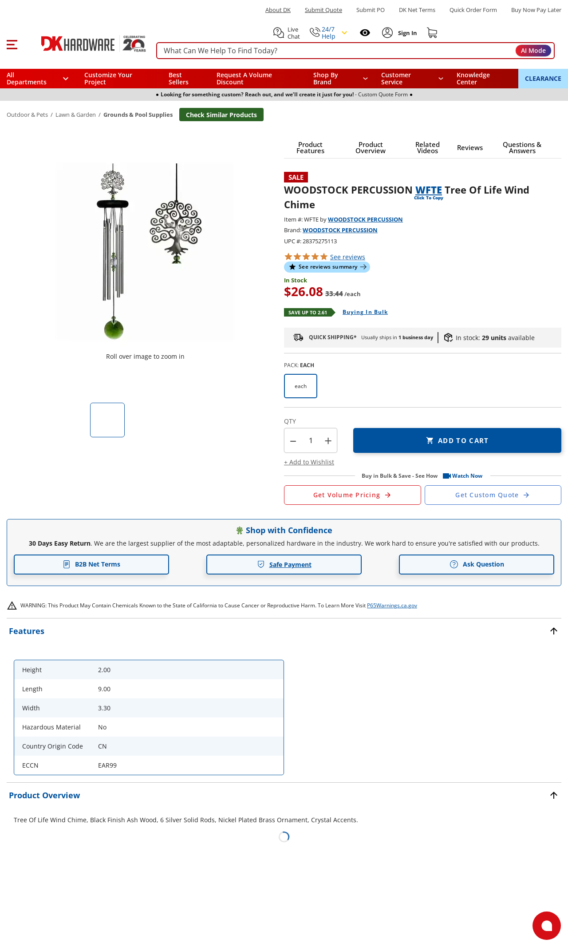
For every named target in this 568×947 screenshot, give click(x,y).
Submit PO (370, 10)
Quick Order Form (473, 10)
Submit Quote (323, 10)
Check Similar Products (221, 115)
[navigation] (412, 78)
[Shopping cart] (432, 33)
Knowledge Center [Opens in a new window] (473, 78)
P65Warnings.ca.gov (392, 605)
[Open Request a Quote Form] (352, 495)
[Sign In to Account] (406, 32)
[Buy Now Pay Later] (536, 9)
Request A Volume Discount (244, 78)
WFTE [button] (428, 189)
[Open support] (546, 925)
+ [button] (328, 441)
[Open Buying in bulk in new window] (362, 312)
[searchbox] (355, 51)
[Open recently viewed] (365, 32)
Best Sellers (179, 78)
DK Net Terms (417, 10)
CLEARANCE (543, 78)
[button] (12, 43)
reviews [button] (347, 257)
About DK (278, 10)
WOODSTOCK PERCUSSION (365, 219)
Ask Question (477, 564)
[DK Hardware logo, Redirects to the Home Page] (83, 43)
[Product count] (311, 440)
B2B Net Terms (91, 564)
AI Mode (533, 50)
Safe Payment (284, 564)
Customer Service (396, 78)
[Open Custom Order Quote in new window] (493, 495)
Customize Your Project (108, 78)
